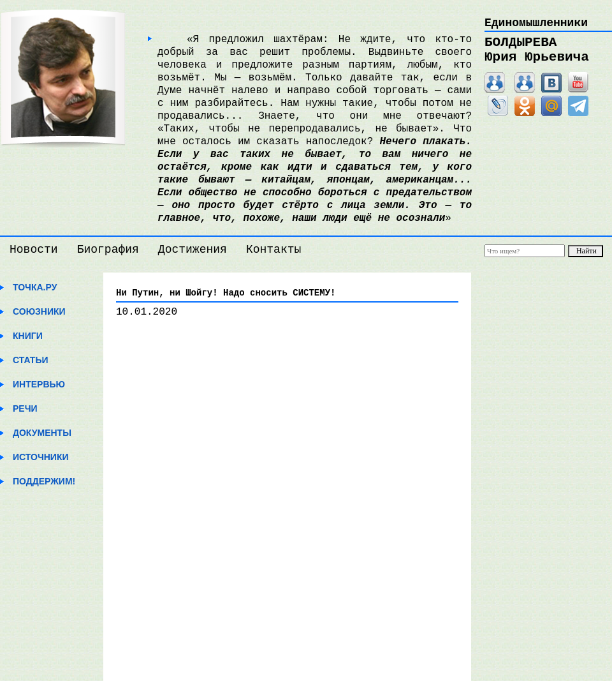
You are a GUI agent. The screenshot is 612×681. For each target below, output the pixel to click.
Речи (25, 408)
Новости (34, 249)
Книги (28, 336)
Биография (108, 249)
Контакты (273, 249)
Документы (42, 433)
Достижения (192, 249)
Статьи (30, 360)
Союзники (39, 311)
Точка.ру (35, 287)
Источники (41, 457)
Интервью (39, 384)
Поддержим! (44, 481)
